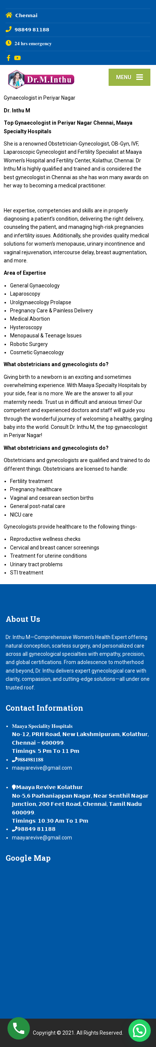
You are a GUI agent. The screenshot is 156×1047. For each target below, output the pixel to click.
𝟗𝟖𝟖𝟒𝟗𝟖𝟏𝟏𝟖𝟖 (30, 760)
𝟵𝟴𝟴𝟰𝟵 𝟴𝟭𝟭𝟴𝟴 (36, 829)
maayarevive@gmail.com (42, 768)
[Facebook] (9, 58)
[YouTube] (17, 58)
